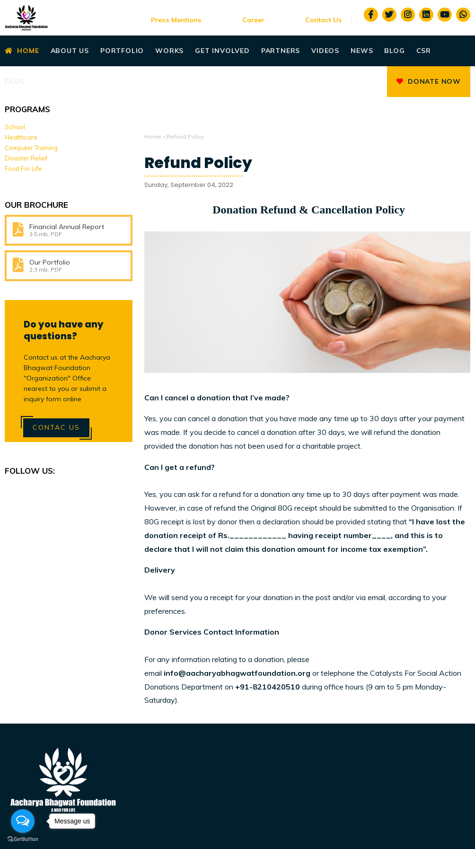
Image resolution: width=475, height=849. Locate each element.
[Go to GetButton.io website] (23, 839)
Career (253, 20)
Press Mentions (176, 20)
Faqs (14, 81)
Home (22, 50)
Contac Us (56, 427)
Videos (325, 50)
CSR (423, 50)
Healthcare (21, 137)
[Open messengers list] (23, 821)
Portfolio (122, 50)
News (362, 50)
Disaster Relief (26, 158)
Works (169, 50)
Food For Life (23, 168)
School (15, 127)
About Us (70, 50)
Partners (280, 50)
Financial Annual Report (66, 226)
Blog (394, 50)
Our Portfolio (49, 262)
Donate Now (428, 81)
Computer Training (31, 147)
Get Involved (222, 50)
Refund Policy (198, 163)
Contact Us (323, 20)
